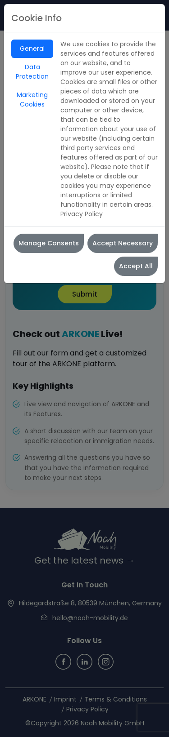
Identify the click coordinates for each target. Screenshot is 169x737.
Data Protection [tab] (32, 71)
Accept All (136, 266)
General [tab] (32, 48)
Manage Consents (48, 243)
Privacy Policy (81, 213)
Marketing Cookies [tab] (32, 99)
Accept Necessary (122, 243)
